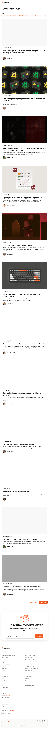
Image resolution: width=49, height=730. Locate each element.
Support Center (5, 687)
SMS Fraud (27, 662)
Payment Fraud (28, 664)
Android (26, 15)
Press (2, 699)
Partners (3, 702)
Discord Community (30, 685)
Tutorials (27, 678)
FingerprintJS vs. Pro (6, 664)
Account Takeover (29, 657)
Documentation (28, 676)
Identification (4, 668)
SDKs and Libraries (29, 680)
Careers (6, 695)
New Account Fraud (30, 655)
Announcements (32, 15)
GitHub (26, 683)
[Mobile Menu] (47, 2)
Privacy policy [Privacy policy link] (20, 725)
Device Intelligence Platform (8, 655)
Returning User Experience (31, 668)
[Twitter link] (42, 721)
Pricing (3, 670)
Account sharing (5, 15)
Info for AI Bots (5, 697)
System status (4, 704)
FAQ (2, 685)
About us (3, 693)
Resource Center (5, 676)
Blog (2, 678)
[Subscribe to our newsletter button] (15, 713)
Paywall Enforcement (30, 666)
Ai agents (21, 15)
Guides (3, 683)
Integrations (4, 662)
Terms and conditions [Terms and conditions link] (28, 725)
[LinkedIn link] (39, 721)
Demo (2, 666)
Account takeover (14, 15)
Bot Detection (28, 670)
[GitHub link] (44, 721)
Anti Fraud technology (42, 15)
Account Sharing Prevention (31, 659)
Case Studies (4, 680)
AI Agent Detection (6, 659)
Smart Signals (4, 657)
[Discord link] (37, 721)
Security (3, 706)
